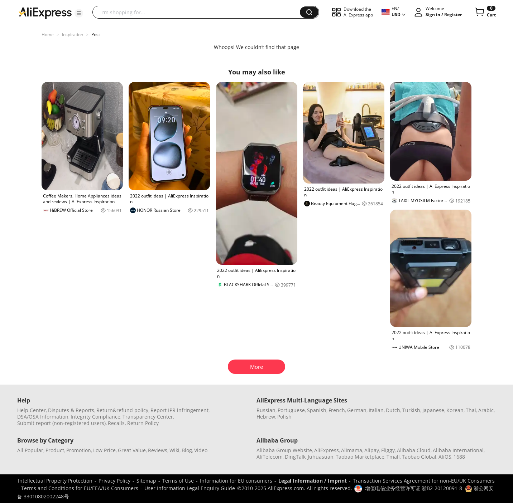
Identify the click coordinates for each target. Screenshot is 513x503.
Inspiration (72, 34)
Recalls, (117, 423)
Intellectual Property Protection (55, 480)
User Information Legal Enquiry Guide (189, 488)
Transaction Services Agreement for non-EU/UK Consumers (424, 480)
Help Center (31, 410)
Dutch (393, 410)
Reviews (157, 450)
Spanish (316, 410)
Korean (455, 410)
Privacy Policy (114, 480)
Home (48, 34)
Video (200, 450)
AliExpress (326, 450)
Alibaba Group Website (284, 450)
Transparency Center (148, 416)
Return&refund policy (122, 410)
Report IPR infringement (179, 410)
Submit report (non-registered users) (61, 423)
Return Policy (143, 423)
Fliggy (388, 450)
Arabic (486, 410)
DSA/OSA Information (42, 416)
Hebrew (265, 416)
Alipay (371, 450)
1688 (459, 456)
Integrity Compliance (95, 416)
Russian (265, 410)
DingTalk (295, 456)
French (337, 410)
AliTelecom (269, 456)
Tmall (393, 456)
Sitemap (146, 480)
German (356, 410)
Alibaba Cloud (414, 450)
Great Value (132, 450)
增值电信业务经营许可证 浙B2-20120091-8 (413, 488)
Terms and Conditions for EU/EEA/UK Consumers (79, 488)
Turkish (411, 410)
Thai (471, 410)
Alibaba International (458, 450)
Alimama (351, 450)
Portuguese (291, 410)
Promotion (78, 450)
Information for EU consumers (236, 480)
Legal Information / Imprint (312, 480)
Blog (187, 450)
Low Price (104, 450)
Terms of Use (178, 480)
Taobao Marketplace (360, 456)
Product (54, 450)
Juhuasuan (321, 456)
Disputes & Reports (71, 410)
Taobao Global (419, 456)
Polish (284, 416)
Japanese (433, 410)
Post (95, 34)
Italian (376, 410)
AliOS (444, 456)
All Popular (30, 450)
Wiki (174, 450)
